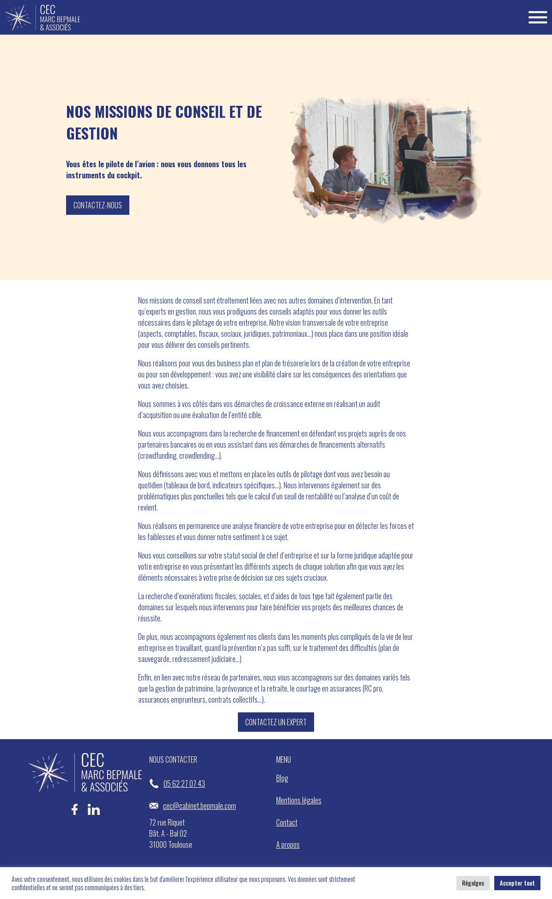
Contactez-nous (97, 205)
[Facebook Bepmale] (74, 813)
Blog (282, 778)
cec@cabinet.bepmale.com (192, 805)
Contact (286, 822)
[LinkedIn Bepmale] (93, 813)
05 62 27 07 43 (177, 783)
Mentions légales (298, 800)
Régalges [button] (473, 882)
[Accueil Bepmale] (43, 17)
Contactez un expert (276, 722)
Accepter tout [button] (517, 882)
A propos (288, 844)
